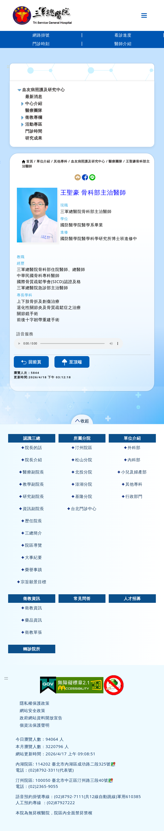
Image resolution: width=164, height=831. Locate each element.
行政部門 (132, 496)
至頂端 (72, 362)
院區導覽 (32, 545)
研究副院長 (31, 496)
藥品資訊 (32, 620)
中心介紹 (33, 103)
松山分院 (82, 459)
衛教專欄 (33, 117)
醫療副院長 (31, 472)
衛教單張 (32, 632)
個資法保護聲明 (35, 725)
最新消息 (33, 96)
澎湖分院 (82, 484)
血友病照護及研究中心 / (89, 161)
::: (9, 66)
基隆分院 (82, 496)
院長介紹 (32, 459)
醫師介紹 (122, 43)
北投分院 (82, 472)
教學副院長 (31, 484)
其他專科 (132, 484)
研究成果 (33, 138)
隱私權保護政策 (35, 703)
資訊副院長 (31, 508)
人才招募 (132, 598)
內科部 (132, 459)
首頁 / (31, 161)
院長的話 (32, 447)
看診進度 (122, 35)
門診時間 (33, 131)
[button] (82, 420)
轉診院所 (31, 649)
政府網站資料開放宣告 (41, 718)
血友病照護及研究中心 (43, 89)
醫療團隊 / (117, 161)
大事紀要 (32, 557)
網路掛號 (41, 35)
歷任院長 (32, 520)
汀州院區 (82, 447)
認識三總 (31, 438)
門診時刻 (41, 43)
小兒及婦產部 (132, 472)
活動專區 (33, 124)
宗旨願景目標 (31, 582)
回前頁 (31, 362)
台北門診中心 (82, 508)
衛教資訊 (31, 598)
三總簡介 (32, 533)
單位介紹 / (45, 161)
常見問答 (82, 598)
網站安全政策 (32, 710)
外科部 (132, 447)
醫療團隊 (33, 110)
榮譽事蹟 (32, 569)
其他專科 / (62, 161)
